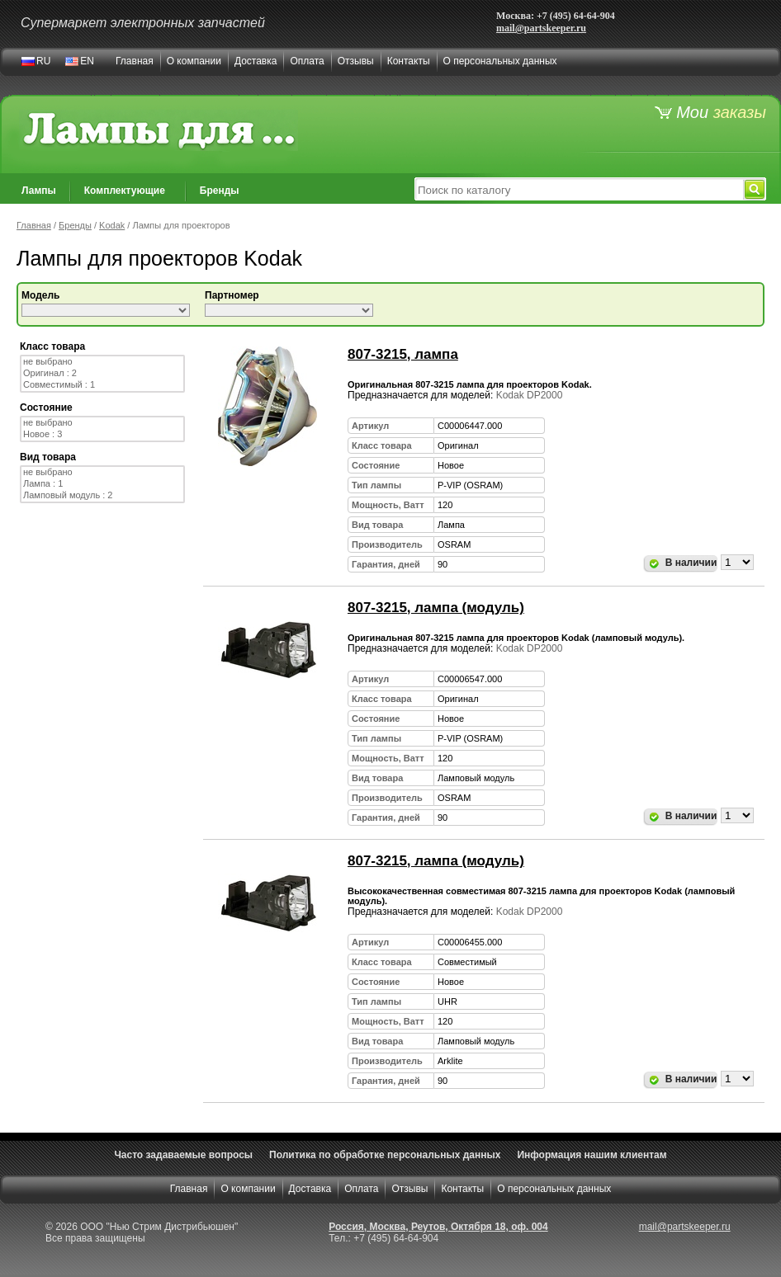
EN (87, 61)
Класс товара (52, 346)
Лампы (38, 190)
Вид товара (48, 457)
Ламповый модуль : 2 (102, 496)
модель (40, 295)
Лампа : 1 (102, 484)
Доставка (255, 61)
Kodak (112, 225)
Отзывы (356, 61)
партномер (232, 295)
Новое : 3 (102, 435)
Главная (135, 61)
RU (43, 61)
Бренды (219, 190)
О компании (194, 61)
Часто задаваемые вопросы (183, 1155)
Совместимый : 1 (102, 385)
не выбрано (102, 362)
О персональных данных (500, 61)
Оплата (307, 61)
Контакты (408, 61)
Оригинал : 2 (102, 373)
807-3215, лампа (403, 354)
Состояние (46, 407)
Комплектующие (124, 190)
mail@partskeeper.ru (541, 28)
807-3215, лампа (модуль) (436, 607)
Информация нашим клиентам (591, 1155)
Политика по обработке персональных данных (384, 1155)
